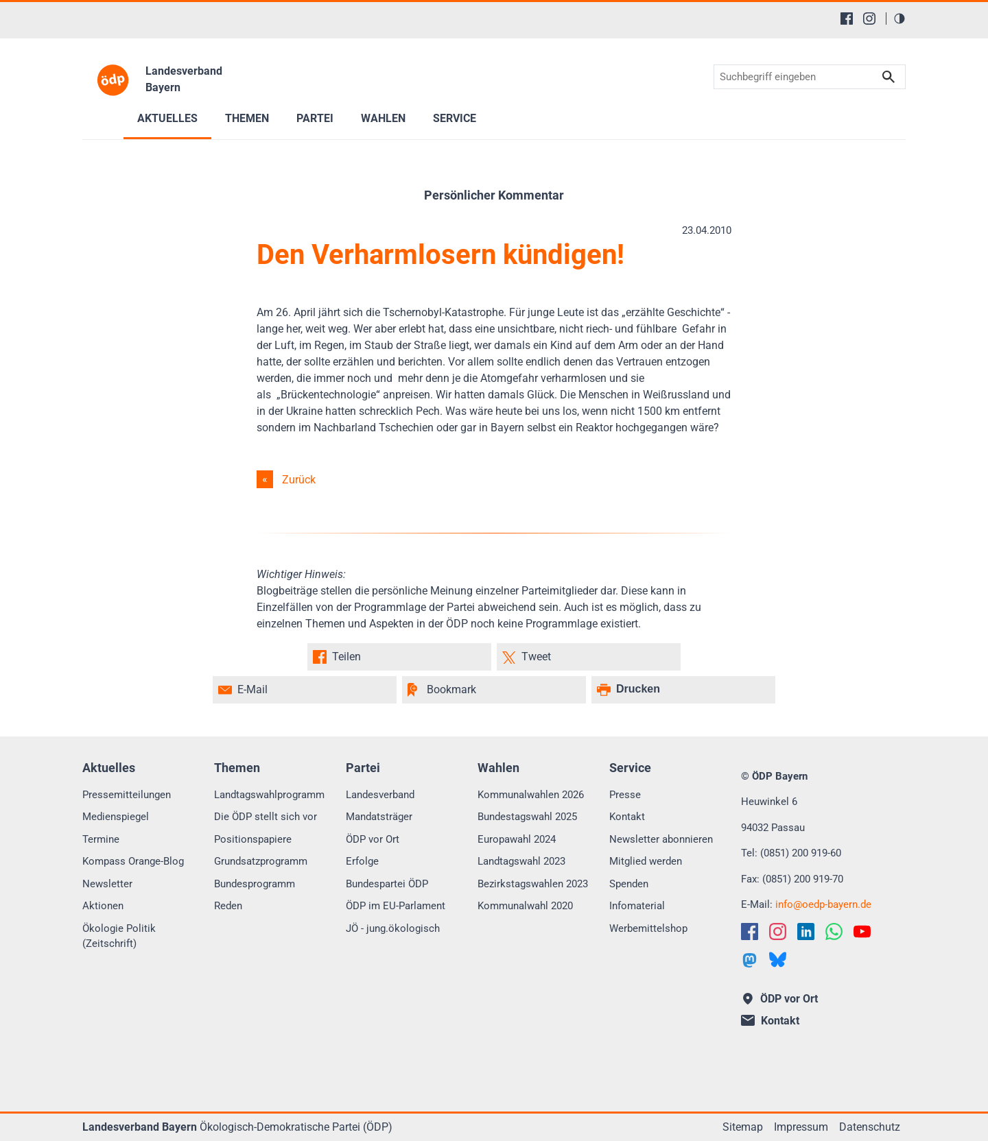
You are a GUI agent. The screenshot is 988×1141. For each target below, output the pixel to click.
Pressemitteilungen (126, 795)
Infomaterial (637, 906)
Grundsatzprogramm (260, 861)
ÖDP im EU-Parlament (395, 906)
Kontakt (627, 816)
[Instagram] (869, 18)
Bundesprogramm (254, 884)
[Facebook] (846, 18)
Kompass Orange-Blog (133, 861)
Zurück (299, 479)
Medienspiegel (115, 816)
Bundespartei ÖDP (387, 884)
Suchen (888, 77)
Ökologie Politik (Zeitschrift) (119, 936)
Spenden (628, 884)
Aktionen (103, 906)
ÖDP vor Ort (372, 839)
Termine (100, 839)
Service (454, 118)
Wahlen (383, 118)
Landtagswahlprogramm (269, 795)
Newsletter (107, 884)
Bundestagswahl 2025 (527, 816)
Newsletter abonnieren (661, 839)
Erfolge (362, 861)
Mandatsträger (379, 816)
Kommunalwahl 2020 (525, 906)
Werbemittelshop (648, 928)
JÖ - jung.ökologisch (393, 928)
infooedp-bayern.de (823, 904)
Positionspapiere (253, 839)
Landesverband (380, 795)
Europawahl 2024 (517, 839)
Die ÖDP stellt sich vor (265, 816)
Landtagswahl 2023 (521, 861)
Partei (314, 118)
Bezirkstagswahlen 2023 (533, 884)
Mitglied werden (645, 861)
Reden (228, 906)
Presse (625, 795)
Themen (247, 118)
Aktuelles (167, 118)
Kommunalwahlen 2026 (531, 795)
